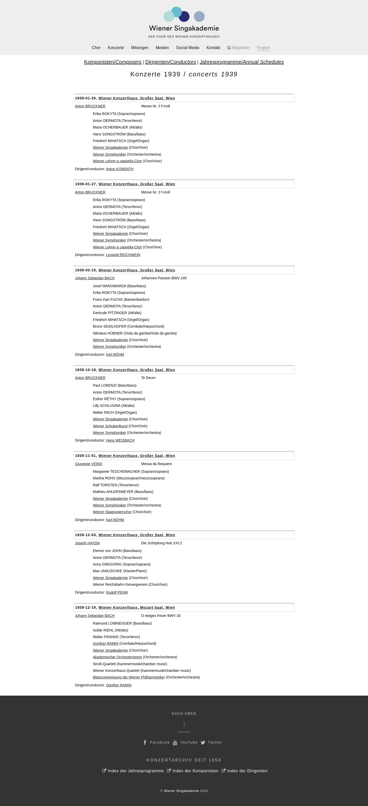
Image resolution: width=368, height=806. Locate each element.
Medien (162, 47)
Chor (96, 47)
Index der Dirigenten (245, 771)
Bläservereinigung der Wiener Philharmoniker (129, 677)
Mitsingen (139, 47)
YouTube (184, 742)
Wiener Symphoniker (109, 154)
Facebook (155, 742)
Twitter (211, 742)
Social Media (187, 47)
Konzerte (116, 47)
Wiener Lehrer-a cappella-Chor (117, 161)
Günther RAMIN (106, 643)
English (263, 47)
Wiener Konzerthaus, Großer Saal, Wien (136, 98)
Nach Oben (184, 714)
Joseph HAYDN (87, 543)
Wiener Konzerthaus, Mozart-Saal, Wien (136, 607)
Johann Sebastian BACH (95, 278)
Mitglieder (238, 47)
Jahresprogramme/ (242, 62)
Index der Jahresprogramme (133, 771)
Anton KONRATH (119, 169)
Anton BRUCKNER (90, 106)
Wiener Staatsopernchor (112, 512)
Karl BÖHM (115, 354)
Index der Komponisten (192, 771)
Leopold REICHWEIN (123, 255)
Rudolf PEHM (117, 592)
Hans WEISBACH (120, 440)
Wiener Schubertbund (110, 426)
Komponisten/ (113, 62)
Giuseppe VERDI (88, 464)
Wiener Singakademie (110, 147)
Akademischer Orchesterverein (117, 657)
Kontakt (213, 47)
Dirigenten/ (170, 62)
